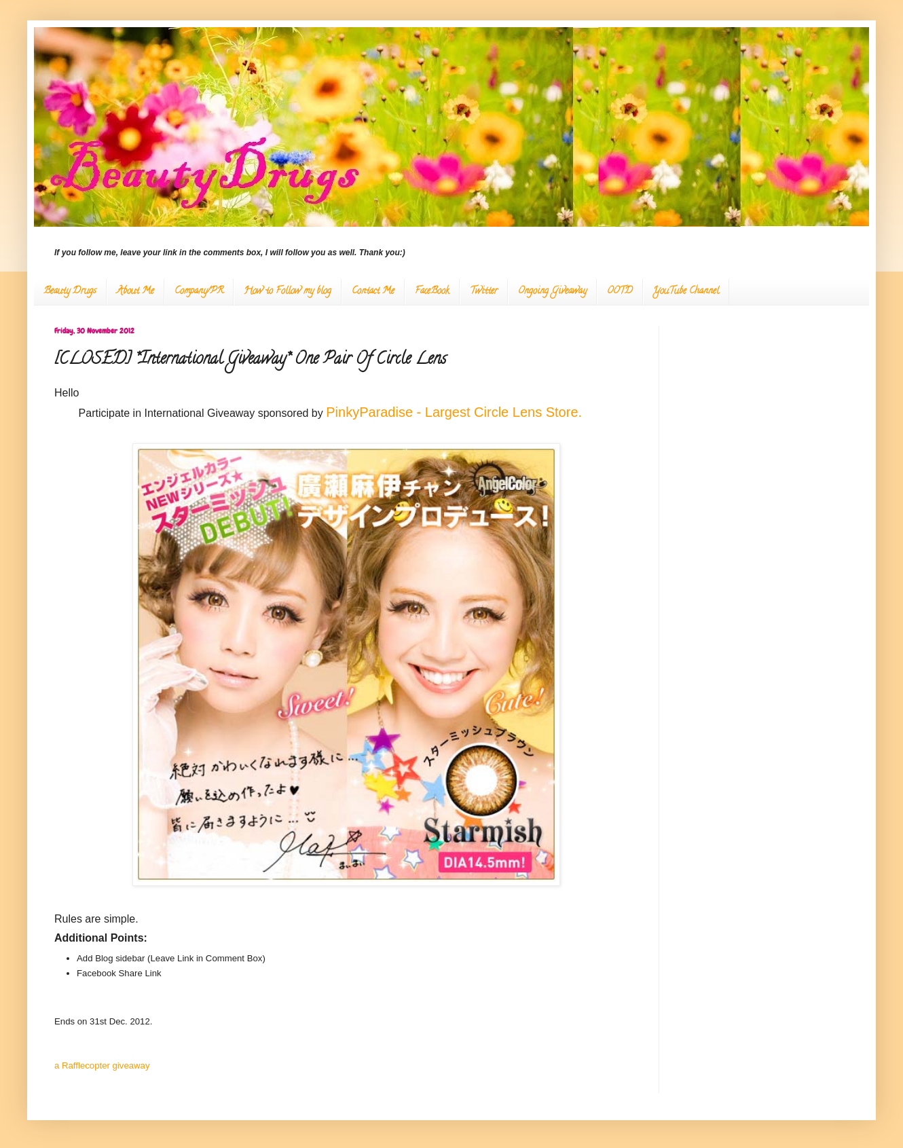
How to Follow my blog (287, 291)
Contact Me (373, 291)
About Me (135, 291)
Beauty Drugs (69, 291)
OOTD (620, 291)
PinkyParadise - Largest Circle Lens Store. (455, 412)
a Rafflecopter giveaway (102, 1065)
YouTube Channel (686, 291)
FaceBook (432, 291)
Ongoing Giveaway (552, 291)
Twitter (484, 291)
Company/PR (198, 291)
